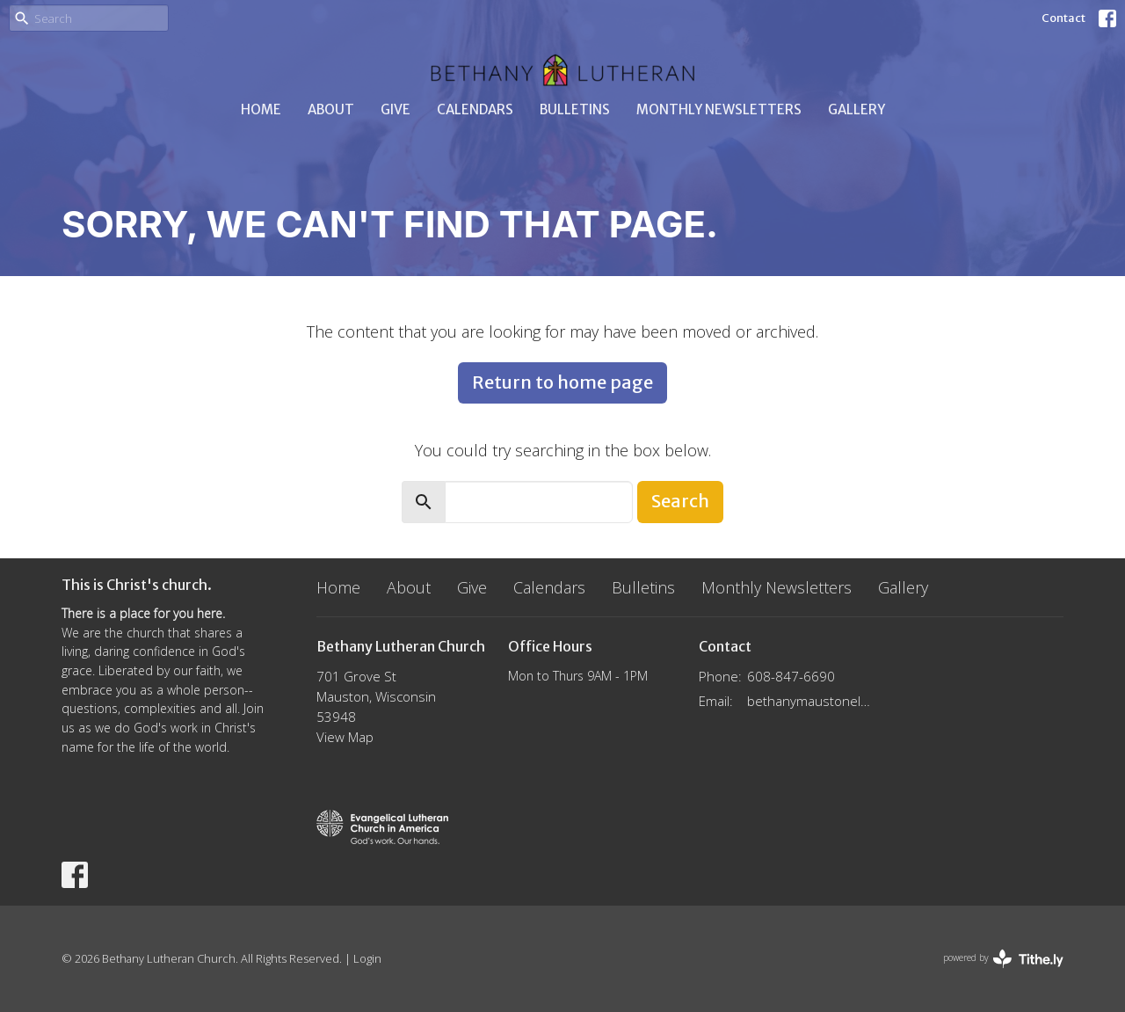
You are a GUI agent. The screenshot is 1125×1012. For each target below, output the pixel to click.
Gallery (856, 109)
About (331, 109)
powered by (1003, 958)
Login (367, 958)
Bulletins (575, 109)
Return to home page (562, 382)
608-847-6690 (791, 676)
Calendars (475, 109)
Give (395, 109)
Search (680, 501)
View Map (345, 737)
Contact (1063, 18)
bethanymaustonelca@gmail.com (810, 701)
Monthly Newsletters (719, 109)
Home (261, 109)
